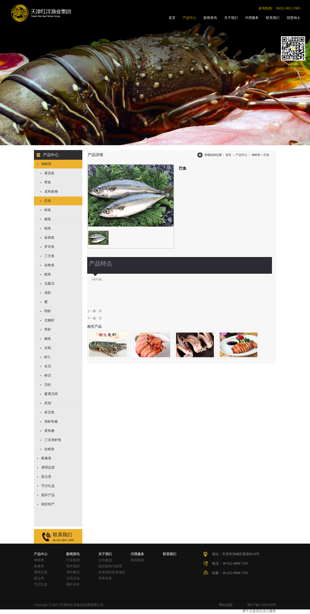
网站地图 (224, 605)
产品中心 (241, 155)
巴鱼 (266, 155)
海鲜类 (256, 155)
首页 (228, 155)
